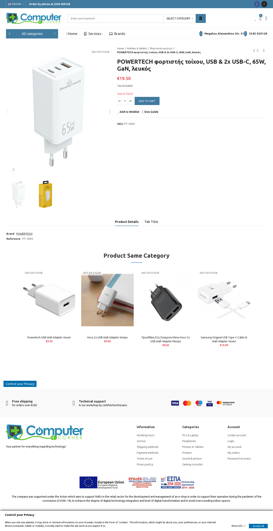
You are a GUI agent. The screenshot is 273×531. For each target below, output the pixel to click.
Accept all (258, 526)
